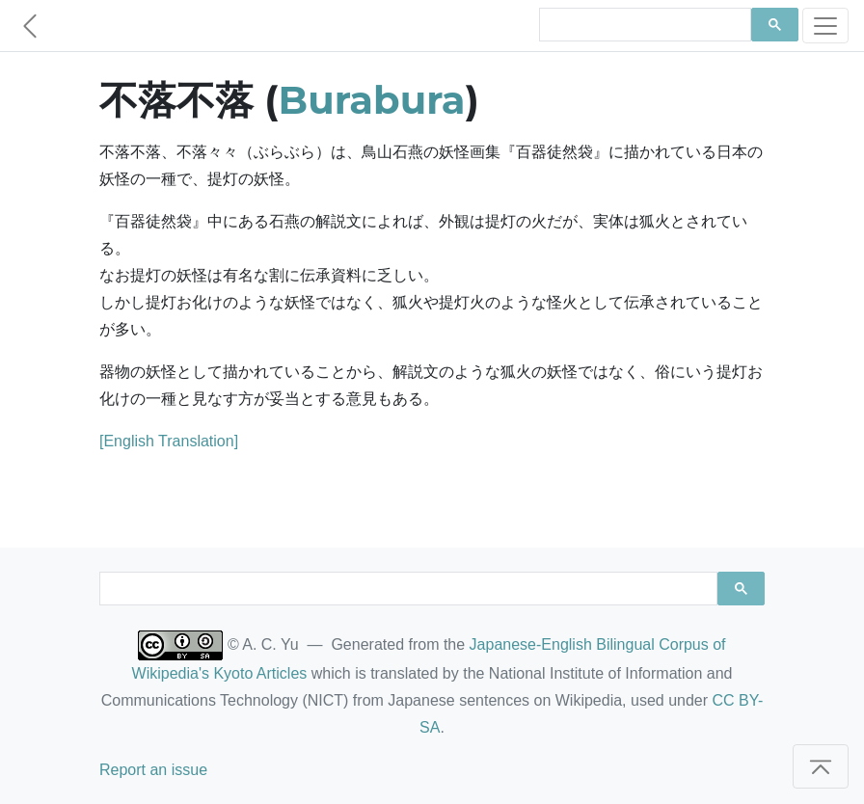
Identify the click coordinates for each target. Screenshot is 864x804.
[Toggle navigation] (825, 25)
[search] (643, 25)
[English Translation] (168, 441)
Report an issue (153, 770)
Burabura (372, 99)
